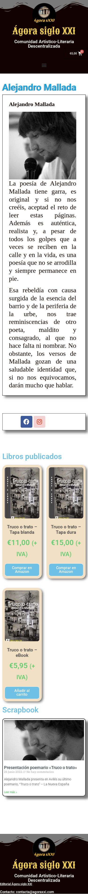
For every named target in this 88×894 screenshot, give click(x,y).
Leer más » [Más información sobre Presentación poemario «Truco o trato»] (10, 792)
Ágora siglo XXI (44, 31)
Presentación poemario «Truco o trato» (40, 767)
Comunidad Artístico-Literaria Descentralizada (44, 44)
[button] (44, 65)
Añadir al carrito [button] (22, 692)
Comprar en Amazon (22, 570)
